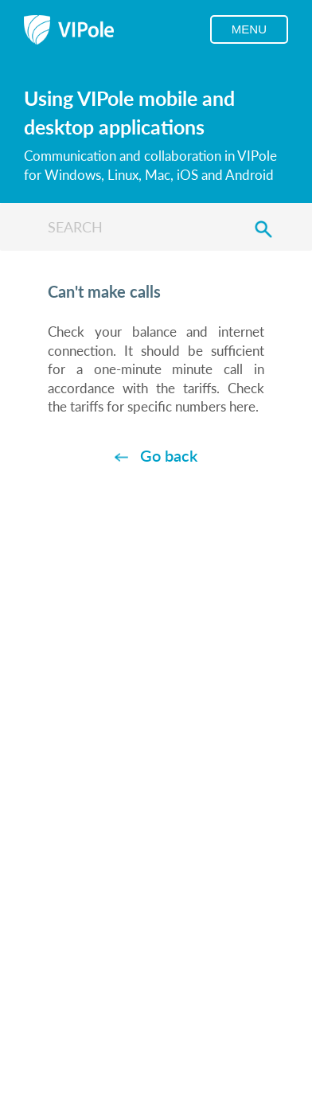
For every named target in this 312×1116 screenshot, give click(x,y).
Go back (168, 455)
